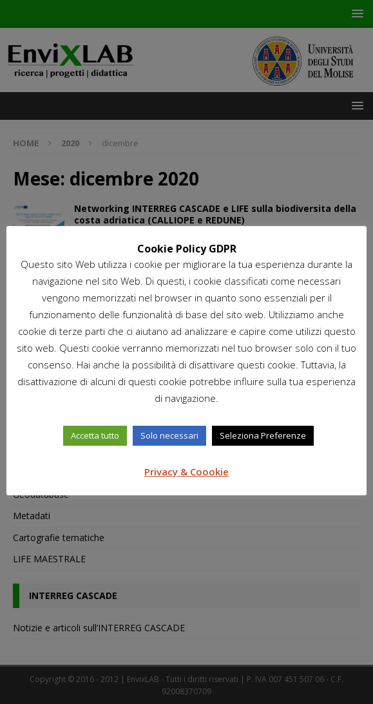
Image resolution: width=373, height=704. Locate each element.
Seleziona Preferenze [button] (263, 435)
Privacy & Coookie (186, 471)
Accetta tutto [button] (95, 435)
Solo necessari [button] (169, 435)
